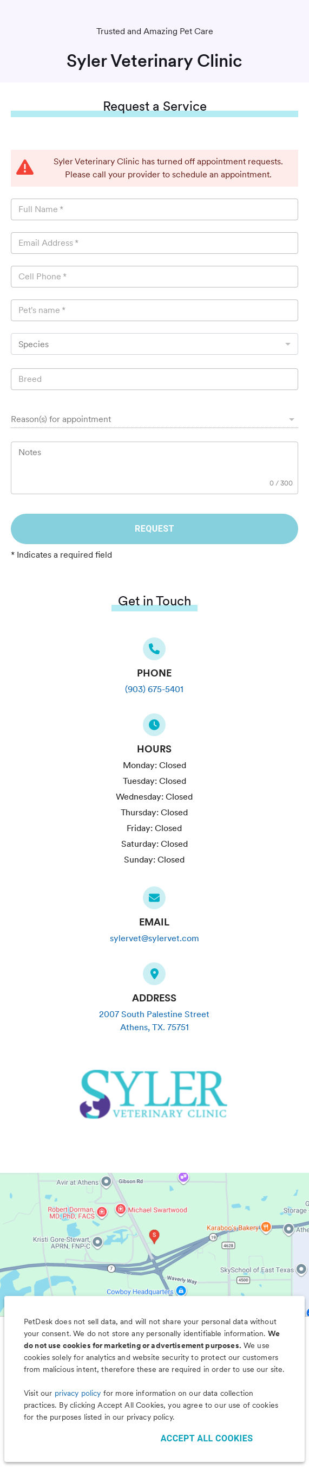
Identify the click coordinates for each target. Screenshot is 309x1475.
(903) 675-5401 (154, 689)
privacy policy (78, 1393)
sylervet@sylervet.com (154, 938)
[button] (154, 419)
